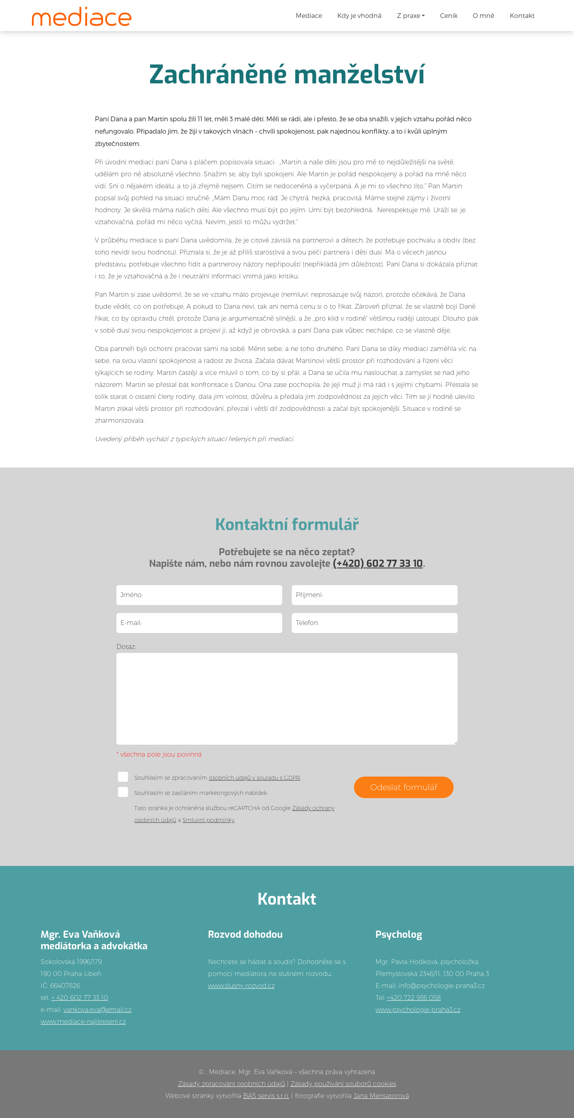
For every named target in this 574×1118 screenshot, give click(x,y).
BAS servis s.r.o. (266, 1096)
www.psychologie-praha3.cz (417, 1009)
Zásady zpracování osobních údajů (231, 1084)
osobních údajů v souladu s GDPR (254, 777)
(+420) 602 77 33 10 (378, 563)
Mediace (309, 15)
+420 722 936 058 (414, 998)
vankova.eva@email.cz (97, 1009)
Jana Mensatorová (381, 1096)
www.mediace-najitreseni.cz (83, 1021)
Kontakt (522, 15)
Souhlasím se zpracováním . (209, 777)
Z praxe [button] (408, 15)
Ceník (449, 15)
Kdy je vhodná (359, 15)
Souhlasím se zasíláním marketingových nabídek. (193, 792)
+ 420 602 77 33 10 (79, 998)
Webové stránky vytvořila (204, 1096)
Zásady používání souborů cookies (343, 1084)
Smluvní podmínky (208, 820)
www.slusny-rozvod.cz (241, 986)
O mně (483, 15)
